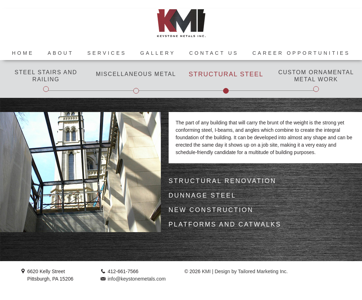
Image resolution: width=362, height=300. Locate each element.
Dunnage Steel (202, 195)
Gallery (157, 53)
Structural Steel (226, 74)
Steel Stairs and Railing (45, 75)
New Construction (211, 209)
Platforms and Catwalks (225, 224)
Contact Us (214, 53)
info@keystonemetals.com (136, 279)
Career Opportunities (301, 53)
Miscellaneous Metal (136, 74)
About (61, 53)
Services (107, 53)
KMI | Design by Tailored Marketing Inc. (244, 271)
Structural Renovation (222, 180)
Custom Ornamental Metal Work (316, 75)
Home (23, 53)
